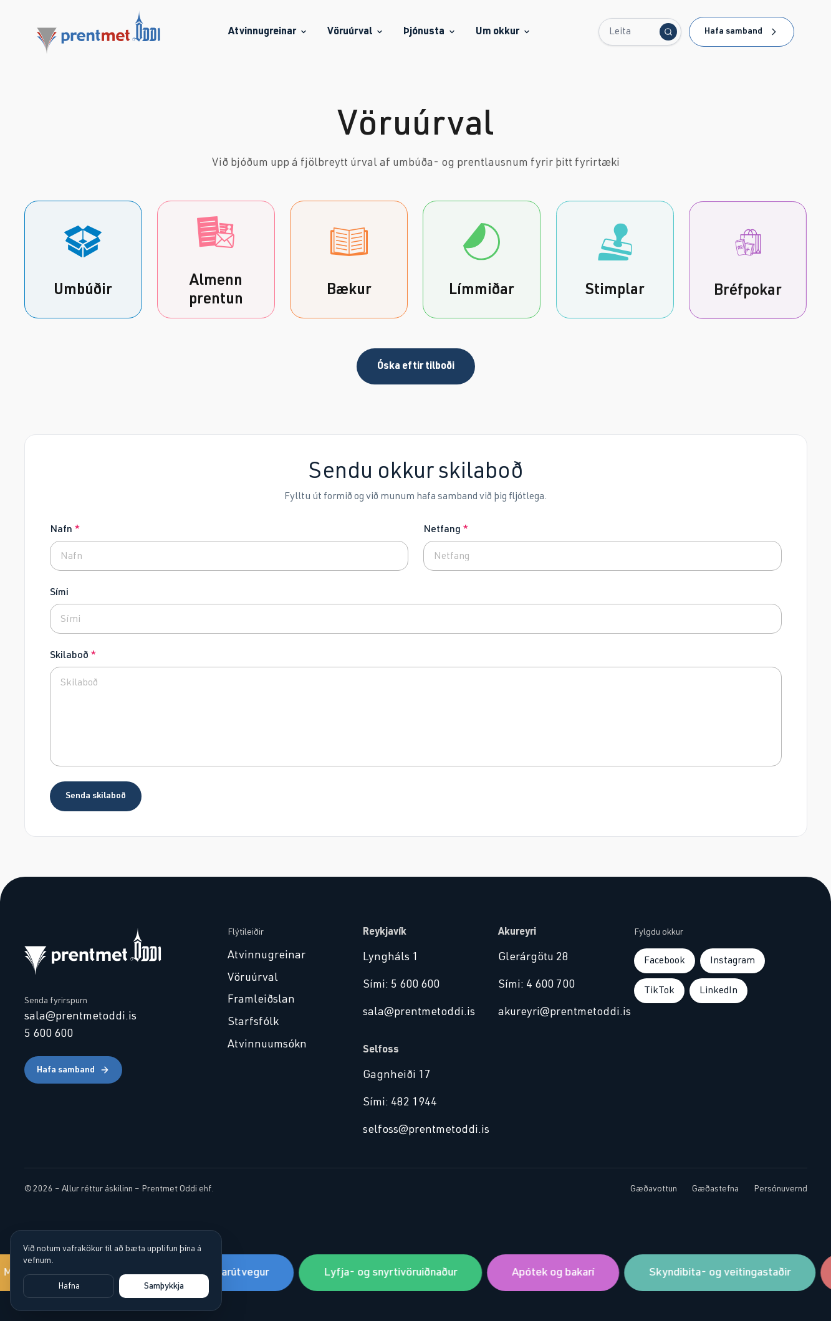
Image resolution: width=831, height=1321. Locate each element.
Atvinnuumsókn (267, 1044)
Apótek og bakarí (555, 1272)
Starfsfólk (253, 1022)
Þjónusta (429, 31)
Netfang (445, 529)
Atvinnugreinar (267, 31)
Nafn (65, 529)
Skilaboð (73, 655)
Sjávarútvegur (237, 1272)
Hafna (69, 1286)
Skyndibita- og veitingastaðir (722, 1272)
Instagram (732, 960)
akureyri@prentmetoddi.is (550, 1012)
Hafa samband (741, 32)
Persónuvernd (780, 1189)
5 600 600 (48, 1033)
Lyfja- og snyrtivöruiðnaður (392, 1272)
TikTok (659, 990)
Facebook (664, 960)
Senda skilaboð (95, 795)
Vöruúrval (355, 31)
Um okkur (503, 31)
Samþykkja (164, 1286)
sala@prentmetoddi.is (80, 1016)
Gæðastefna (715, 1189)
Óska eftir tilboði (415, 366)
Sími (59, 592)
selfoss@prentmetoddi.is (415, 1129)
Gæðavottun (653, 1189)
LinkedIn (718, 990)
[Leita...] (639, 31)
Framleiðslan (261, 999)
